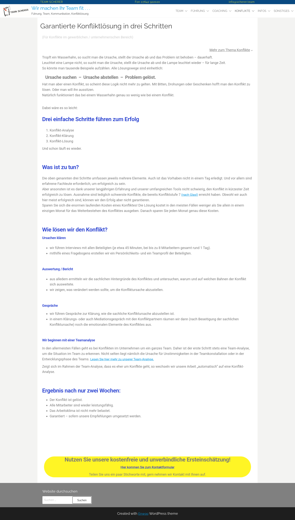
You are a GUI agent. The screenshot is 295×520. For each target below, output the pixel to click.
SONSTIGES (281, 11)
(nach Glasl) (190, 195)
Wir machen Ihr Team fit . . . (60, 8)
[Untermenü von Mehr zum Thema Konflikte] (252, 50)
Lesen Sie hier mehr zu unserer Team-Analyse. (124, 359)
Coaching (219, 11)
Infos (262, 11)
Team (179, 11)
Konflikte (242, 11)
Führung (198, 11)
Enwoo (143, 513)
